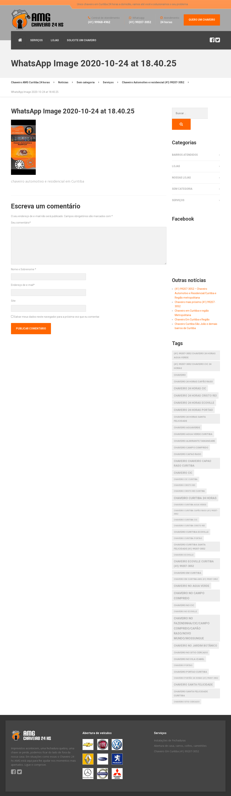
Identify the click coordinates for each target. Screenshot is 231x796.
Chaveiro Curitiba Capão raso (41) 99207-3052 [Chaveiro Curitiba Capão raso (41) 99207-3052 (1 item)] (196, 501)
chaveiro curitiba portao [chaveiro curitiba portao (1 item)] (188, 527)
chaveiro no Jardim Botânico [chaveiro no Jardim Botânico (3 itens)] (195, 634)
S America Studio (44, 788)
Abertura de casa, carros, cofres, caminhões (180, 734)
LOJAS (55, 40)
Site (13, 300)
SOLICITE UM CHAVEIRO (81, 40)
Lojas (176, 155)
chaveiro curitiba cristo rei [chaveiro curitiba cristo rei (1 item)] (189, 514)
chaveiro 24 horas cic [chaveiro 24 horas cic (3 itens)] (190, 377)
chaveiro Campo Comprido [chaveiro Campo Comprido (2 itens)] (191, 436)
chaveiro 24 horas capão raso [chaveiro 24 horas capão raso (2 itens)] (193, 370)
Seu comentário (21, 222)
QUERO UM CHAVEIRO (202, 19)
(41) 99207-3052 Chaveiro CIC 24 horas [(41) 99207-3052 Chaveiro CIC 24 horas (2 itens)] (192, 355)
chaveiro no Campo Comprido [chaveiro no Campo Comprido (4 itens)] (189, 584)
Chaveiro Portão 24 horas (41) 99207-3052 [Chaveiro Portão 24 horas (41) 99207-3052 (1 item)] (196, 667)
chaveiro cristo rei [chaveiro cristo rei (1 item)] (184, 474)
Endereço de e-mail (23, 284)
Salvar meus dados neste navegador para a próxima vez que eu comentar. (57, 316)
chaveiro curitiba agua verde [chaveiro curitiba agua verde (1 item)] (190, 493)
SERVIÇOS (36, 40)
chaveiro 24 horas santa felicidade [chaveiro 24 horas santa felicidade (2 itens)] (190, 407)
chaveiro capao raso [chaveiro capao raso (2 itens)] (187, 443)
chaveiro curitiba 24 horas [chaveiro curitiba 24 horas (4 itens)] (195, 487)
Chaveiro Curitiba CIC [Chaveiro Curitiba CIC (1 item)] (185, 509)
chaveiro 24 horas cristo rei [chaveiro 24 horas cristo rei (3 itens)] (195, 384)
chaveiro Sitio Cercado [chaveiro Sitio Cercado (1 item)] (186, 691)
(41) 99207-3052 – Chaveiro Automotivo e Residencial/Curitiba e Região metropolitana (195, 282)
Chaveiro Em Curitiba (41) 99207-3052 (176, 740)
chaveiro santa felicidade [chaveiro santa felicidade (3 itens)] (193, 673)
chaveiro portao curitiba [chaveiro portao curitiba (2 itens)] (190, 660)
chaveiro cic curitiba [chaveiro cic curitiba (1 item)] (185, 468)
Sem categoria (182, 177)
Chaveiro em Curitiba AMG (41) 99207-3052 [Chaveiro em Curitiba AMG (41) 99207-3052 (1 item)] (196, 568)
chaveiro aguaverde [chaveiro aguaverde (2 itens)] (187, 416)
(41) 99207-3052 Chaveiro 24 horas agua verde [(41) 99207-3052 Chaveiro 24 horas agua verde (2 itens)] (194, 344)
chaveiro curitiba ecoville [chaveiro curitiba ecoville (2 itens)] (191, 521)
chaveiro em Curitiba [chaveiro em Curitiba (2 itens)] (187, 562)
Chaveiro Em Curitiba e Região (192, 308)
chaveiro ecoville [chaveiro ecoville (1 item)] (183, 544)
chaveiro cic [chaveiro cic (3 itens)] (183, 461)
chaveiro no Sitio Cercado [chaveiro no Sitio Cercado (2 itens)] (191, 641)
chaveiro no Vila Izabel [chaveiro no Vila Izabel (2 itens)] (189, 648)
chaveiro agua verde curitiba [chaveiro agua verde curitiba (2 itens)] (193, 423)
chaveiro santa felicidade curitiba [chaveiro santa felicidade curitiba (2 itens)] (191, 682)
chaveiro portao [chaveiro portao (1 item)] (183, 654)
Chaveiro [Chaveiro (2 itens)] (180, 364)
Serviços (178, 189)
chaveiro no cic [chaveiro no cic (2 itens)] (184, 594)
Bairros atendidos (185, 143)
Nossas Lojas (181, 166)
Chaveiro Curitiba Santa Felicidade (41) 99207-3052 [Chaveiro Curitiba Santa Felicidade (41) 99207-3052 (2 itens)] (190, 535)
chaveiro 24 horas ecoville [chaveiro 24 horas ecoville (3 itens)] (194, 391)
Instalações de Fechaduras (170, 729)
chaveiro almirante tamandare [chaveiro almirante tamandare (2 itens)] (194, 430)
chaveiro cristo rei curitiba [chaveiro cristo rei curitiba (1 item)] (189, 480)
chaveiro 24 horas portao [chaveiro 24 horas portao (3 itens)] (193, 399)
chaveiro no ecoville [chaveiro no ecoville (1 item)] (185, 600)
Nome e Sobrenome (23, 269)
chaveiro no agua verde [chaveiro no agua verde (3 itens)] (191, 575)
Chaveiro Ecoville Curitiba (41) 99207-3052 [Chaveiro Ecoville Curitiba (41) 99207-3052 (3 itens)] (194, 553)
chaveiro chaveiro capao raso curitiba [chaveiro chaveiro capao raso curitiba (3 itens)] (192, 452)
